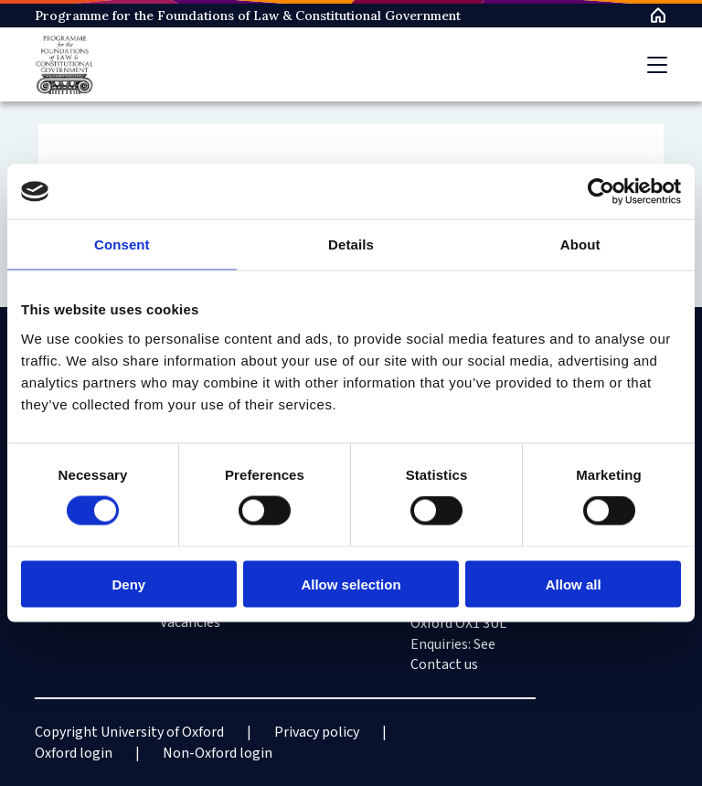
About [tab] (580, 244)
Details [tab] (351, 244)
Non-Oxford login (217, 753)
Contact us (444, 664)
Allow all (573, 583)
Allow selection (350, 583)
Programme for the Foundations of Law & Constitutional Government (248, 15)
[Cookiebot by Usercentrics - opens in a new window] (601, 192)
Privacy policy (316, 732)
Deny (128, 583)
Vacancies (190, 622)
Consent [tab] (122, 244)
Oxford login (73, 753)
